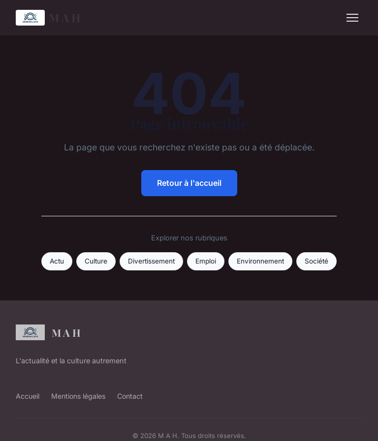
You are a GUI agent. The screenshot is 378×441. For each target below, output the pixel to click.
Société (316, 261)
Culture (96, 261)
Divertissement (151, 261)
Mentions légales (78, 396)
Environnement (260, 261)
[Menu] (352, 18)
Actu (57, 261)
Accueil (27, 396)
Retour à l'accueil (189, 183)
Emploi (205, 261)
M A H (48, 18)
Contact (130, 396)
